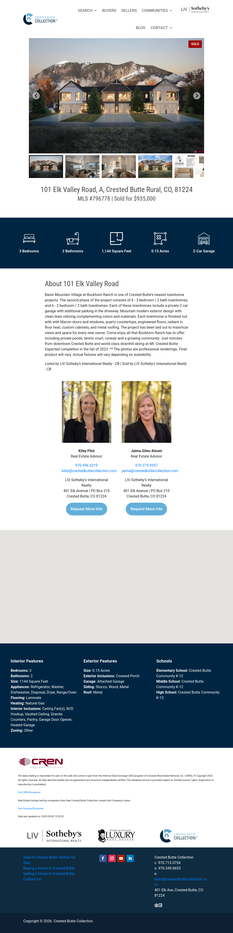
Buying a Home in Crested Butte (48, 868)
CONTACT (159, 27)
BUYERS (109, 10)
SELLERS (129, 10)
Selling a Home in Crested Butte (48, 873)
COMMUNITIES (155, 10)
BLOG (140, 27)
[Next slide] (196, 95)
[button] (46, 166)
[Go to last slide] (36, 95)
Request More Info (87, 509)
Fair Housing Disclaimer (31, 808)
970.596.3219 (86, 465)
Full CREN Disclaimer (29, 792)
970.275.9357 (146, 465)
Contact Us (32, 879)
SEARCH (85, 10)
